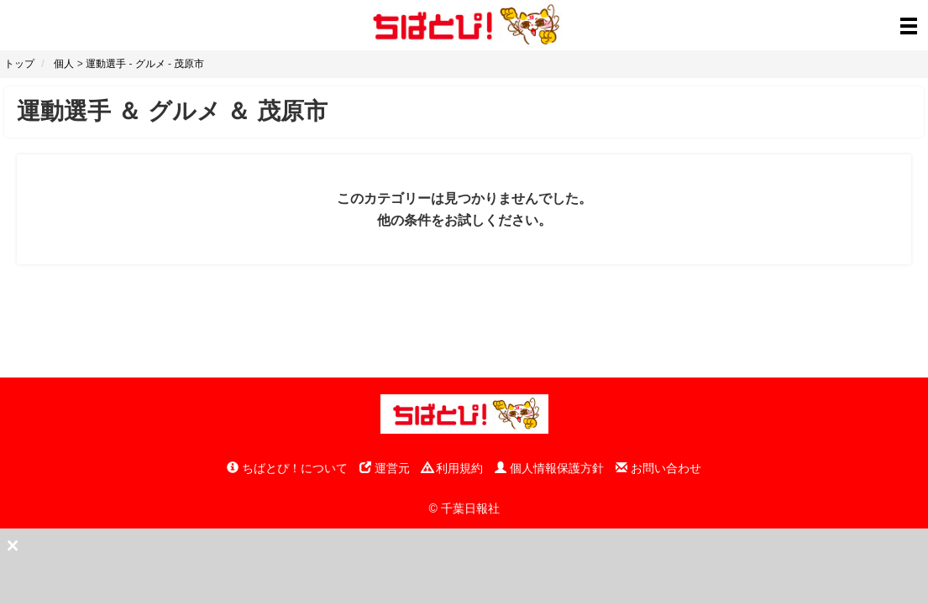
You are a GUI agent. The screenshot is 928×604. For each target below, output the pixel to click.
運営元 (384, 468)
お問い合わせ (658, 468)
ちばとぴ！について (287, 468)
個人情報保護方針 (549, 468)
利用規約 (453, 468)
